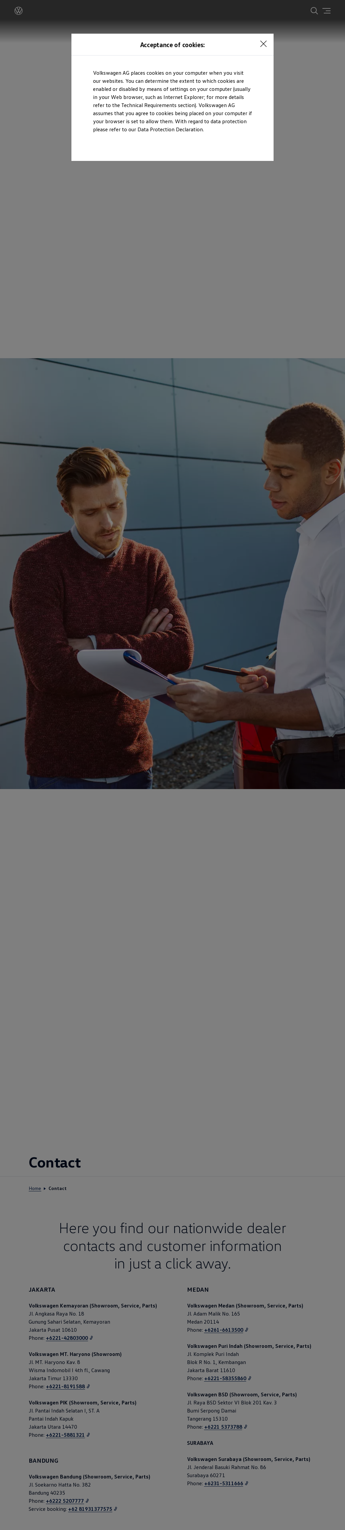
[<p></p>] (263, 43)
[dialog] (172, 765)
